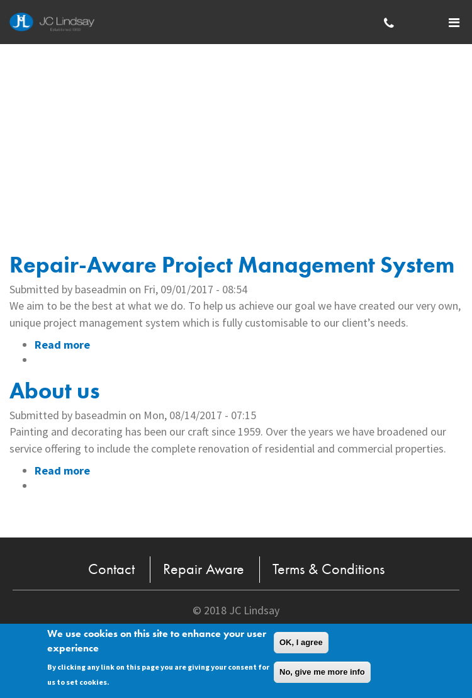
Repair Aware (203, 568)
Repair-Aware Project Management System (231, 264)
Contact (111, 568)
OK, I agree (301, 643)
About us (54, 390)
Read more (62, 344)
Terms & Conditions (329, 568)
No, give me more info (322, 673)
